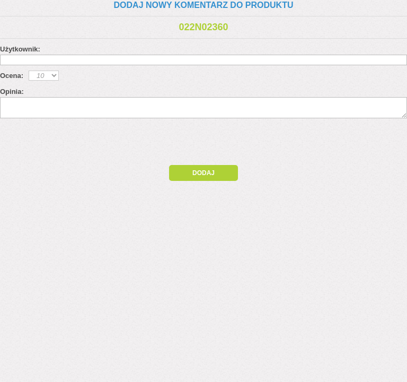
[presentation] (91, 144)
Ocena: (11, 76)
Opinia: (12, 92)
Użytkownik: (20, 49)
